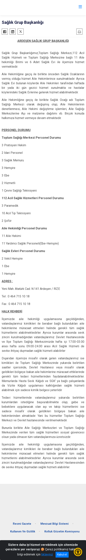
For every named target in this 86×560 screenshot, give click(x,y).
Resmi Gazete (22, 523)
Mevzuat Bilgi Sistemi (54, 523)
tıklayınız (47, 554)
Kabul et (62, 554)
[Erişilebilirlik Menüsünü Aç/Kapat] (78, 552)
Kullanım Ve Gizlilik (22, 531)
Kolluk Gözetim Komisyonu (62, 531)
